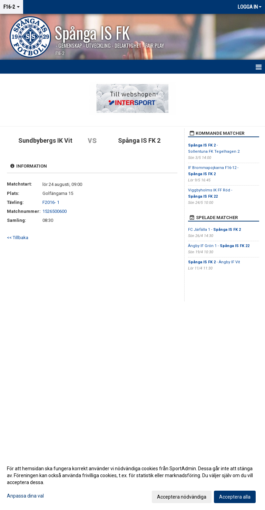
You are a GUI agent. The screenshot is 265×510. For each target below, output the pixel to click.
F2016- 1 (50, 202)
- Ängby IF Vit (214, 262)
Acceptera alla (235, 497)
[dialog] (132, 482)
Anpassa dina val (25, 496)
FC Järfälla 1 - (214, 229)
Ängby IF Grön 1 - (218, 246)
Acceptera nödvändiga (181, 497)
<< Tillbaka (17, 237)
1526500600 (54, 211)
